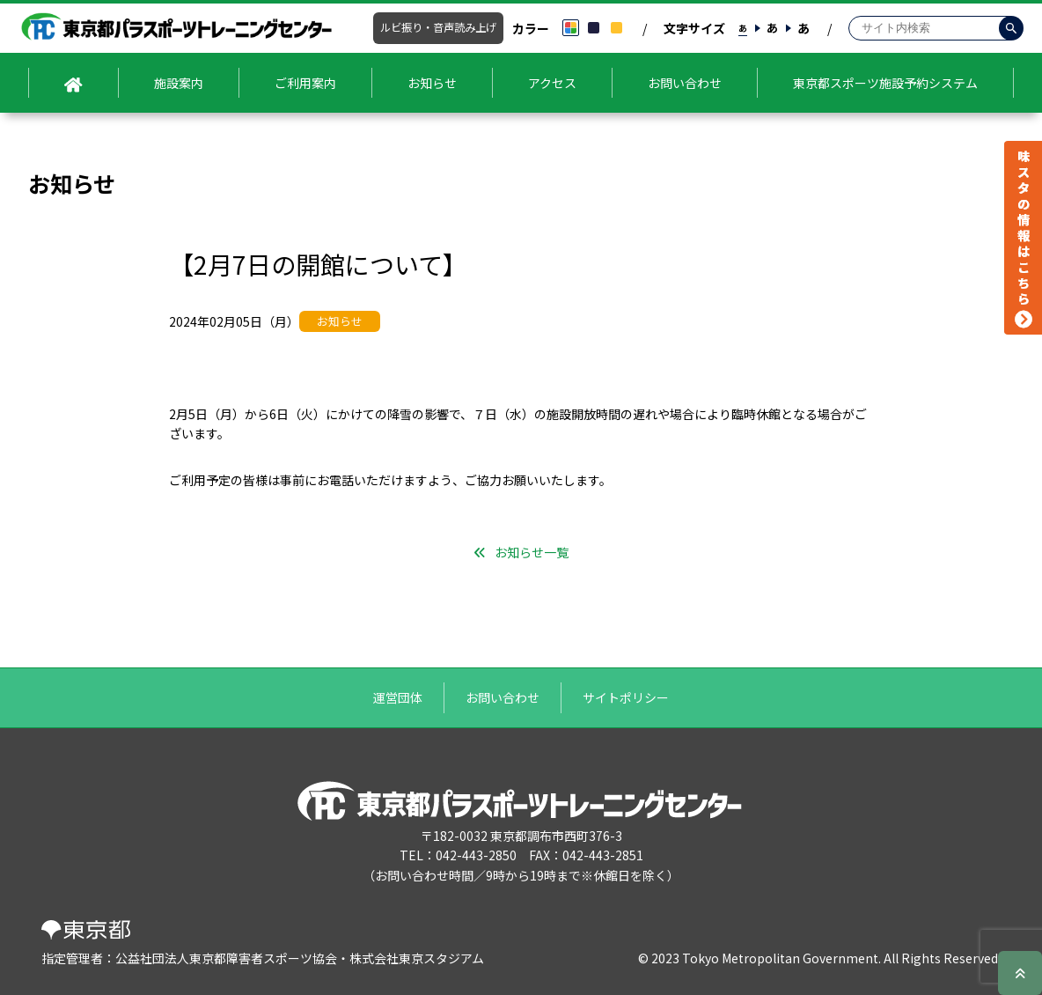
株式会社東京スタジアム (416, 958)
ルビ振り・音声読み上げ (438, 27)
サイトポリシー (626, 697)
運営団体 (397, 697)
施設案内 (178, 83)
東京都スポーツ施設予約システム (885, 83)
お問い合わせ (685, 83)
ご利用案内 (305, 83)
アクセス (552, 83)
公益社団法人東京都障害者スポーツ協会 (226, 958)
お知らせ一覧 (532, 552)
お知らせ (432, 83)
